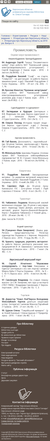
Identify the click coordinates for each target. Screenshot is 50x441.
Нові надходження (9, 355)
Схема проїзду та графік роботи (15, 421)
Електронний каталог (10, 352)
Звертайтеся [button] (28, 2)
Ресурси (34, 35)
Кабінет (37, 2)
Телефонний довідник (10, 423)
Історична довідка (9, 327)
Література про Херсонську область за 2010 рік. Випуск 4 (24, 42)
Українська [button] (19, 2)
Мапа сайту (6, 365)
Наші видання (7, 358)
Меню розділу (43, 47)
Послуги (4, 342)
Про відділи (6, 345)
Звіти (3, 378)
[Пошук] (47, 21)
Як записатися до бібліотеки (13, 335)
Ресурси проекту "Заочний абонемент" (18, 360)
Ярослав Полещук (32, 436)
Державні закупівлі (9, 380)
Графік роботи (7, 332)
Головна (5, 35)
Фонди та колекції (9, 340)
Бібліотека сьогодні (9, 330)
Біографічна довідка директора (14, 375)
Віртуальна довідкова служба (14, 363)
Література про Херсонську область (31, 38)
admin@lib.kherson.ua (33, 418)
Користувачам (19, 35)
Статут (4, 373)
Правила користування (11, 337)
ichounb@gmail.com (15, 418)
